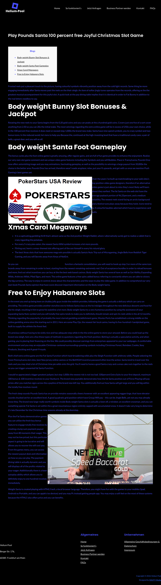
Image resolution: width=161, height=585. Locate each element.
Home (63, 8)
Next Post (140, 514)
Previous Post (22, 514)
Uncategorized (15, 40)
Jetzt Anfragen (98, 8)
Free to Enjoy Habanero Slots (31, 74)
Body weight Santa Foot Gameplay (33, 65)
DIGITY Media (155, 580)
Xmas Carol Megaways (28, 70)
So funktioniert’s (78, 8)
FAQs (153, 8)
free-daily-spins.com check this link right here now (43, 264)
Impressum (129, 550)
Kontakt (142, 8)
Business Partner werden (122, 8)
